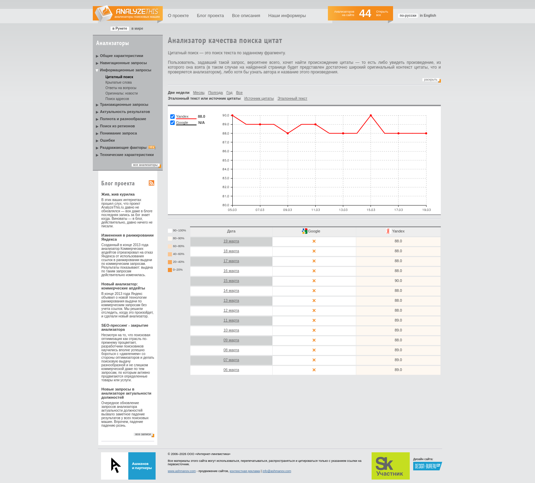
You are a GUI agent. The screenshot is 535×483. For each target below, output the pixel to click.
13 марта (231, 300)
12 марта (231, 310)
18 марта (231, 251)
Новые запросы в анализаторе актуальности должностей (126, 393)
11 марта (231, 320)
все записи (143, 434)
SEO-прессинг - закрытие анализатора (124, 327)
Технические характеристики (127, 155)
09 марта (231, 340)
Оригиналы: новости (121, 93)
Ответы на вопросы (120, 88)
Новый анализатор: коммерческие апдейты (123, 286)
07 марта (231, 360)
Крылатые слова (118, 82)
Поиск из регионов (117, 126)
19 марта (231, 241)
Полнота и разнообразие (123, 119)
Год (230, 92)
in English (428, 15)
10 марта (231, 330)
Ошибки (107, 140)
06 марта (231, 370)
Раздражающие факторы (123, 147)
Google (314, 231)
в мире (137, 28)
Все (239, 92)
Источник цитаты (259, 98)
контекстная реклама (245, 471)
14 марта (231, 290)
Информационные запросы (125, 70)
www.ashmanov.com (182, 471)
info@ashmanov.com (276, 471)
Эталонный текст (292, 98)
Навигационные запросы (123, 63)
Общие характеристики (121, 56)
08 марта (231, 350)
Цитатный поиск (119, 77)
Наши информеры (287, 15)
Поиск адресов (117, 99)
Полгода (215, 92)
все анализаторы (145, 165)
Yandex (398, 231)
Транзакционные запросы (124, 104)
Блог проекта (210, 15)
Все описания (246, 15)
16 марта (231, 271)
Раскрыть (430, 79)
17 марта (231, 261)
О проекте (178, 15)
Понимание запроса (118, 133)
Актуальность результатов (125, 112)
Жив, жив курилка (118, 194)
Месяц (198, 92)
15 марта (231, 281)
